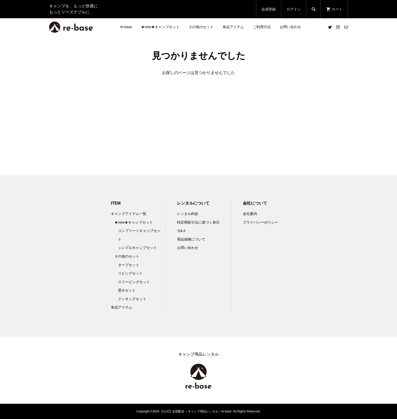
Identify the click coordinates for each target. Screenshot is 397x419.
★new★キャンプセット (160, 27)
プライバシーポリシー (260, 222)
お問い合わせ (290, 27)
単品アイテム (233, 27)
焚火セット (127, 290)
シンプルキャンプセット (137, 248)
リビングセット (130, 273)
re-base (126, 27)
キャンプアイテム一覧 (128, 214)
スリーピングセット (134, 282)
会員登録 (269, 9)
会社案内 (250, 214)
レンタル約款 (187, 214)
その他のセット (201, 27)
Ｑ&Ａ (181, 231)
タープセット (128, 265)
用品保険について (191, 239)
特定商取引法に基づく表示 (198, 222)
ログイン (294, 9)
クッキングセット (132, 299)
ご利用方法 (262, 27)
